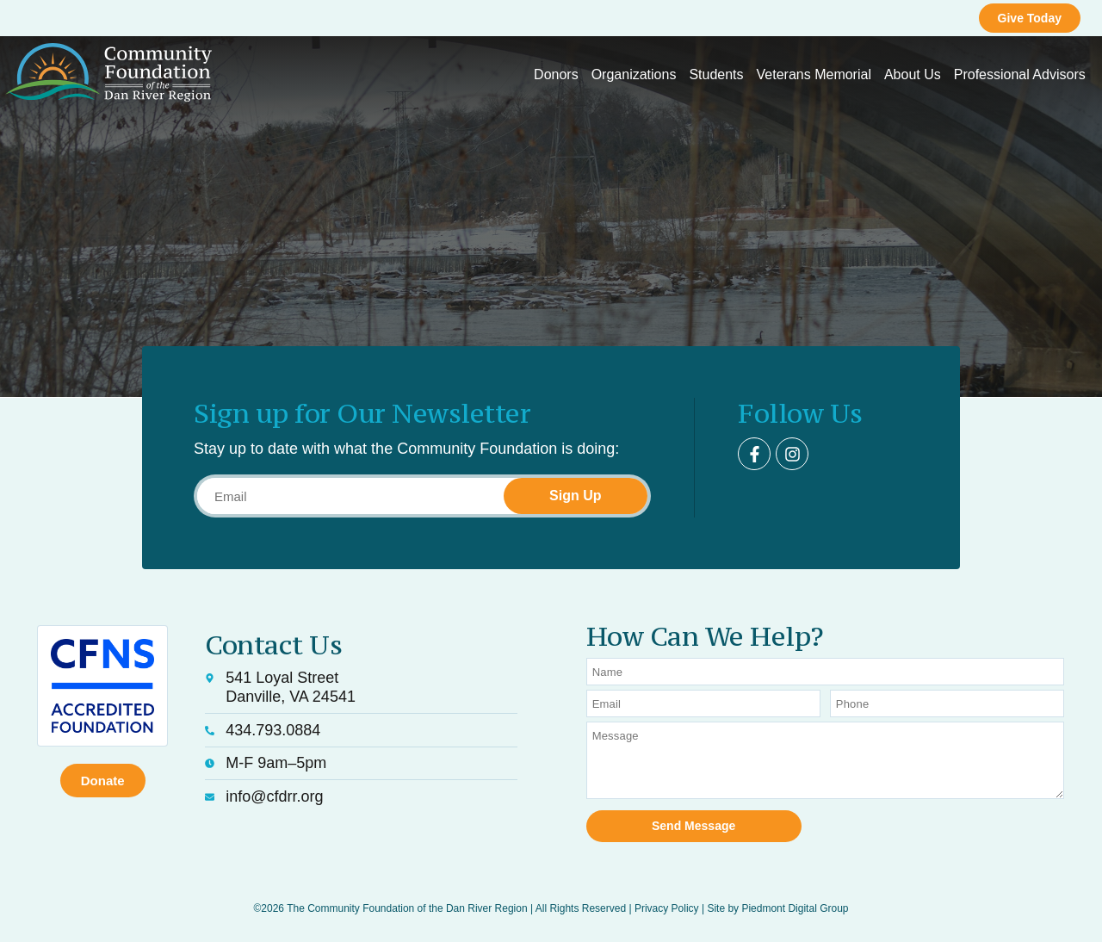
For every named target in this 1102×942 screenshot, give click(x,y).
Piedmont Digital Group (794, 908)
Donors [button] (556, 74)
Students (716, 74)
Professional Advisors (1020, 74)
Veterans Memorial (814, 74)
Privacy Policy (667, 908)
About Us (912, 74)
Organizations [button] (634, 74)
